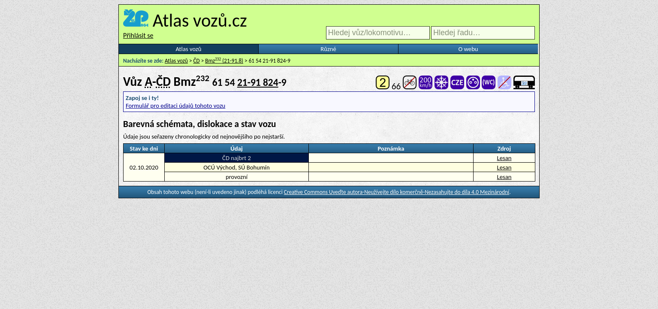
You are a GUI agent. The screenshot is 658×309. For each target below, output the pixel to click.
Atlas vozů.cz (200, 20)
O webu (468, 49)
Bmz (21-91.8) (224, 60)
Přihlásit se (138, 35)
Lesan (504, 158)
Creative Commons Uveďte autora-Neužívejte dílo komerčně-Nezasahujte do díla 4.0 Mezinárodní (396, 192)
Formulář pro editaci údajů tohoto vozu (175, 105)
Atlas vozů (189, 49)
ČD (196, 60)
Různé (328, 49)
